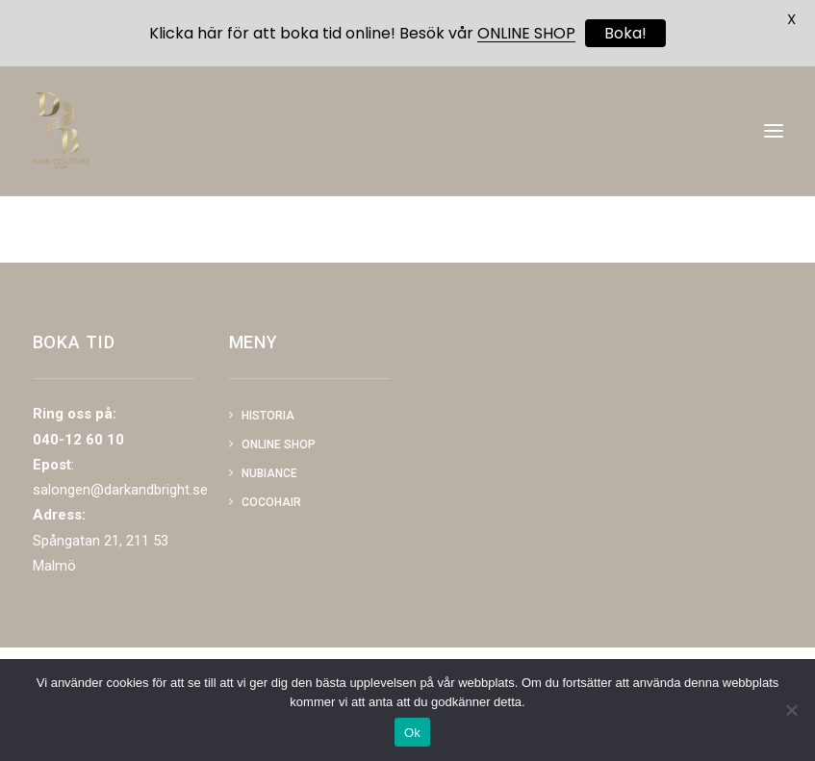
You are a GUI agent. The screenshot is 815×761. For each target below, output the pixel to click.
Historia (268, 415)
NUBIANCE (269, 473)
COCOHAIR (271, 502)
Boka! (625, 33)
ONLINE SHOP (526, 33)
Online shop (279, 444)
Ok (412, 732)
